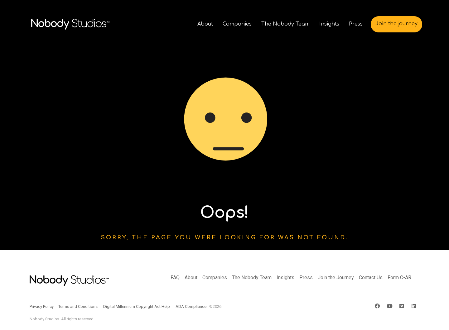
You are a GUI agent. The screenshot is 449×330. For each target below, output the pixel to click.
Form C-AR (399, 277)
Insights (285, 277)
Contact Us (371, 277)
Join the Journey (336, 277)
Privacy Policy (42, 306)
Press (306, 277)
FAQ (175, 277)
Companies (214, 277)
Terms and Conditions (78, 306)
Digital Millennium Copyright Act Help (136, 306)
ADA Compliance (191, 306)
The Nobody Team (252, 277)
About (191, 277)
